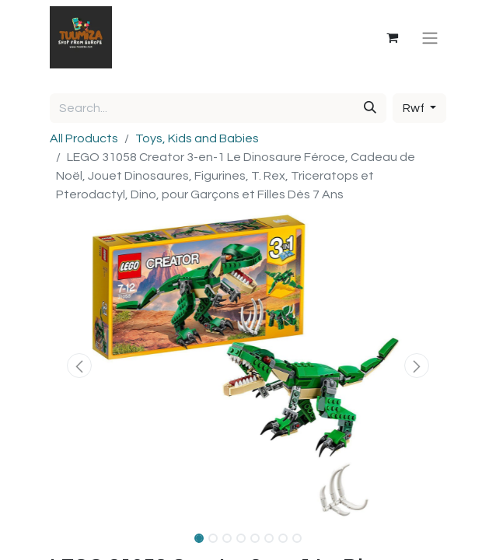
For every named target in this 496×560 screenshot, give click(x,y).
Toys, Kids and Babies (197, 138)
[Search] (370, 108)
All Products (84, 138)
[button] (80, 365)
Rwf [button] (415, 108)
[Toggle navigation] (430, 37)
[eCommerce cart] (391, 37)
